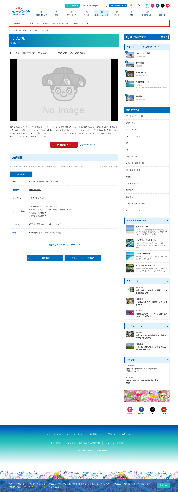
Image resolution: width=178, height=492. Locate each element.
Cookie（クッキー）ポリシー (36, 487)
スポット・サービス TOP (82, 258)
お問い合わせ (127, 434)
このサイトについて (53, 434)
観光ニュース (132, 281)
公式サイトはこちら (37, 198)
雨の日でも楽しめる (134, 210)
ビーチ (129, 150)
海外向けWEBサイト (116, 5)
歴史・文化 (130, 123)
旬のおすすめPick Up (136, 220)
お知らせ (130, 359)
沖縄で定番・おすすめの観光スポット (27, 30)
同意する (163, 485)
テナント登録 (71, 5)
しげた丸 (45, 30)
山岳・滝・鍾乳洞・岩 (135, 163)
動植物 (129, 177)
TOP (10, 30)
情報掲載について (96, 434)
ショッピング (131, 129)
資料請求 (56, 443)
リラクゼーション (133, 136)
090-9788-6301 (35, 190)
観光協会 (129, 190)
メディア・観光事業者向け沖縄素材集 (85, 443)
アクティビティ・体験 (135, 116)
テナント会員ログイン (118, 443)
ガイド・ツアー (132, 183)
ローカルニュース (134, 326)
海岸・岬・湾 (131, 156)
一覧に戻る (45, 258)
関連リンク (112, 434)
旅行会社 (129, 197)
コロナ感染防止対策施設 (136, 203)
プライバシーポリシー (75, 434)
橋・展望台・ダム (133, 170)
